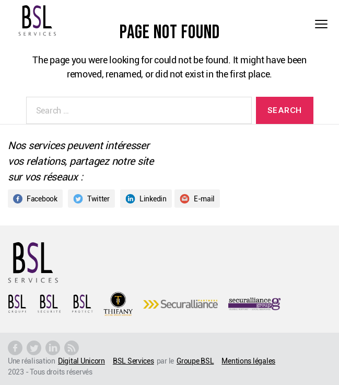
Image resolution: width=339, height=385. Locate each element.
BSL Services (133, 361)
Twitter (91, 198)
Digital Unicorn (81, 361)
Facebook (35, 198)
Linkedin (146, 198)
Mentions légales (248, 361)
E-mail (197, 198)
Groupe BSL (195, 361)
